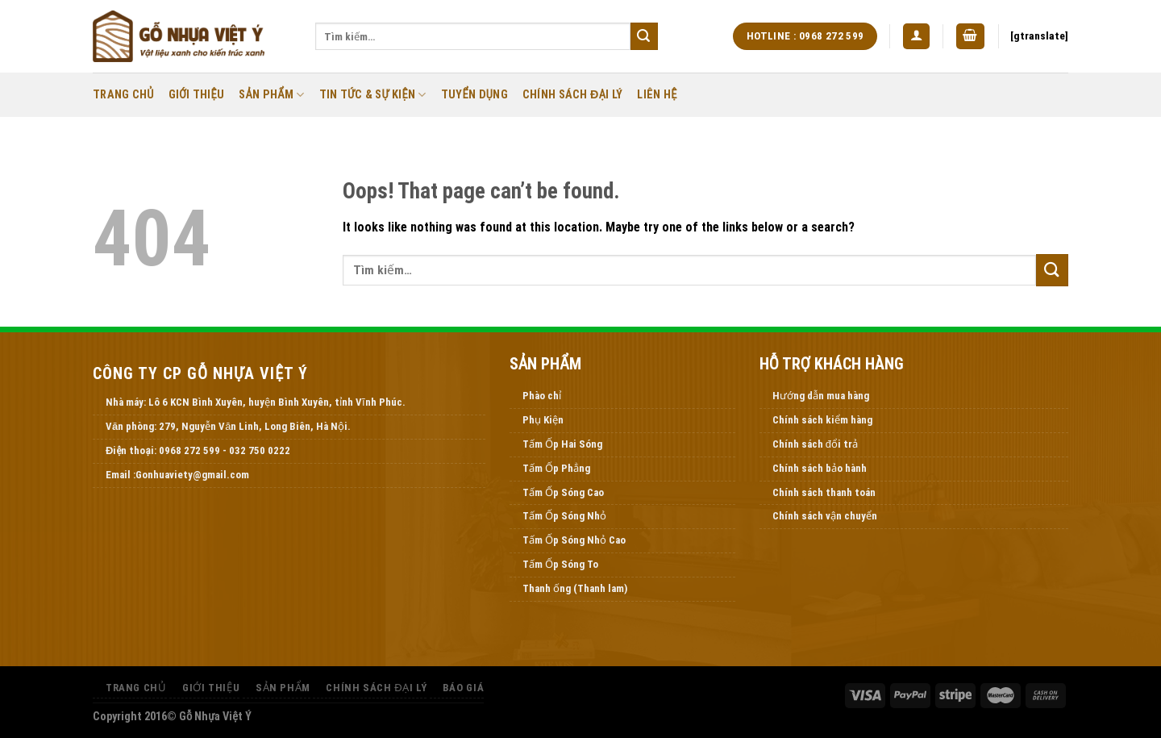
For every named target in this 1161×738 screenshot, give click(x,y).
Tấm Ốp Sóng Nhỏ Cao (574, 540)
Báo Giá (463, 688)
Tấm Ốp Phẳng (556, 468)
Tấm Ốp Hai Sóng (562, 444)
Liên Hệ (656, 95)
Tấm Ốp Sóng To (560, 564)
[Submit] (644, 36)
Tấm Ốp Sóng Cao (563, 492)
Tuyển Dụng (474, 95)
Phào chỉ (541, 396)
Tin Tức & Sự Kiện (373, 94)
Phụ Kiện (543, 420)
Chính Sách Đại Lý (572, 95)
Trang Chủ (123, 95)
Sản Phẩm (271, 94)
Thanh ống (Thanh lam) (574, 588)
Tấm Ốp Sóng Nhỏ (564, 516)
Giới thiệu (197, 95)
